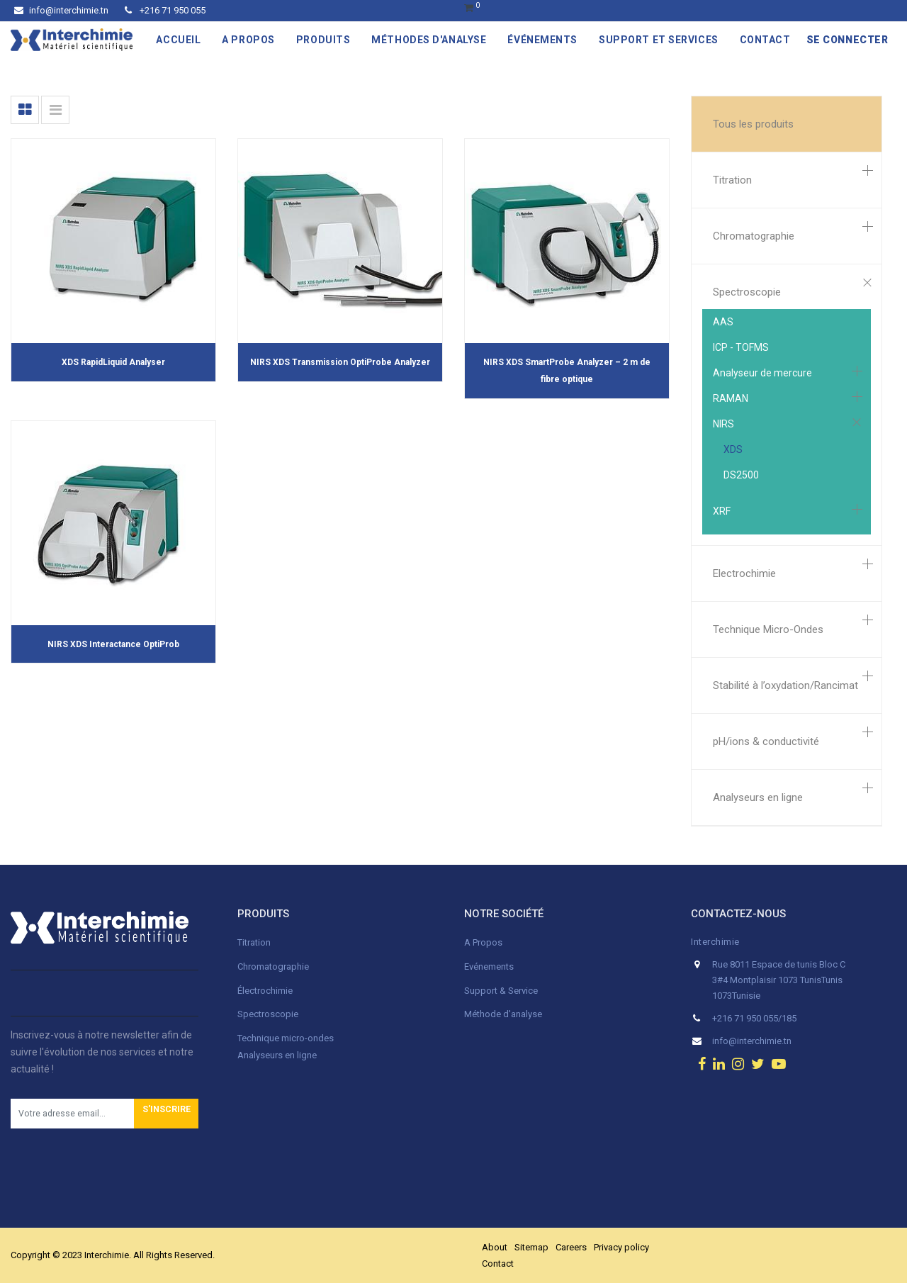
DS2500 (741, 475)
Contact (498, 1263)
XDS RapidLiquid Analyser (113, 362)
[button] (166, 1113)
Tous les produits (753, 124)
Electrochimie (744, 573)
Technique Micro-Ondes (768, 629)
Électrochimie (265, 990)
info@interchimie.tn (61, 10)
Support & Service (501, 990)
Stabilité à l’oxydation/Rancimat (785, 685)
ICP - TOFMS (741, 347)
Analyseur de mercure (762, 373)
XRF (722, 511)
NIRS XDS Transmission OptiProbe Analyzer (340, 362)
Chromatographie (753, 236)
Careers (571, 1247)
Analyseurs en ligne (758, 797)
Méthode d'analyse (503, 1014)
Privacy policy (621, 1247)
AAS (723, 321)
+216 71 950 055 (165, 10)
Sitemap (531, 1247)
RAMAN (730, 398)
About (494, 1247)
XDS (733, 449)
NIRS (723, 424)
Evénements (489, 966)
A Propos (484, 942)
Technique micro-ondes (285, 1038)
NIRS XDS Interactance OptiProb (113, 644)
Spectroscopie (747, 292)
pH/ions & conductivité (766, 741)
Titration (732, 180)
